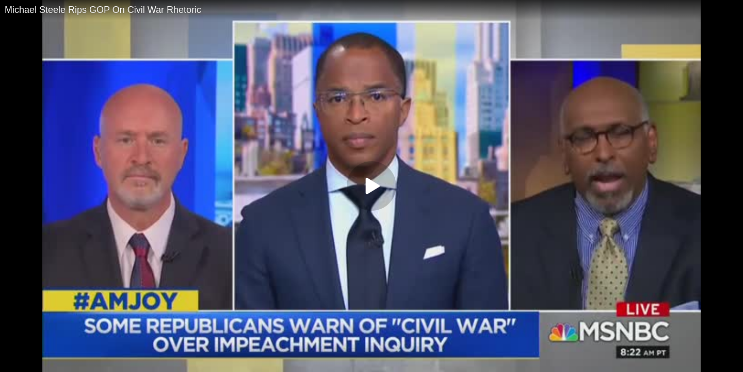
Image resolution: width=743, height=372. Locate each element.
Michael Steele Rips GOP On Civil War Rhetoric (103, 10)
